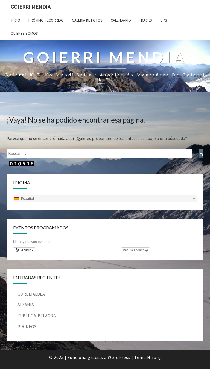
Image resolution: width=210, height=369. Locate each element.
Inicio (15, 20)
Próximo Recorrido (46, 20)
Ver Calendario (135, 250)
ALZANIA (26, 304)
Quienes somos (24, 33)
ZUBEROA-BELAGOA (37, 315)
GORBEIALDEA (31, 294)
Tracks (145, 20)
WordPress (119, 357)
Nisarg (154, 357)
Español (24, 198)
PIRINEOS (27, 326)
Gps (163, 20)
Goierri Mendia (31, 6)
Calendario (121, 20)
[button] (24, 250)
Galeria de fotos (87, 20)
